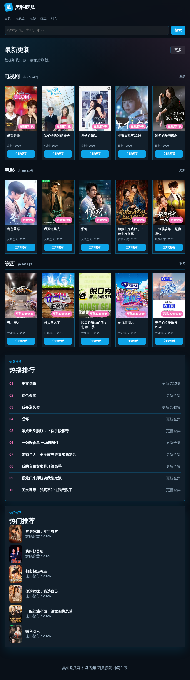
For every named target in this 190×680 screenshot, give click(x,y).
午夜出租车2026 (129, 135)
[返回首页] (95, 7)
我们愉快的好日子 (57, 135)
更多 (178, 50)
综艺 (43, 18)
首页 (8, 18)
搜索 (178, 30)
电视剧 (20, 18)
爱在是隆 (13, 135)
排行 (54, 18)
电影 (33, 18)
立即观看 (21, 153)
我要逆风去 (52, 229)
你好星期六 (126, 323)
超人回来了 (52, 323)
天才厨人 (13, 323)
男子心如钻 (89, 135)
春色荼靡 (13, 229)
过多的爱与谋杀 (166, 135)
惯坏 (84, 229)
